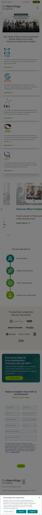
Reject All (32, 511)
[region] (21, 505)
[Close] (39, 497)
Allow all (21, 511)
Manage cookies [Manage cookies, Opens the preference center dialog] (8, 511)
